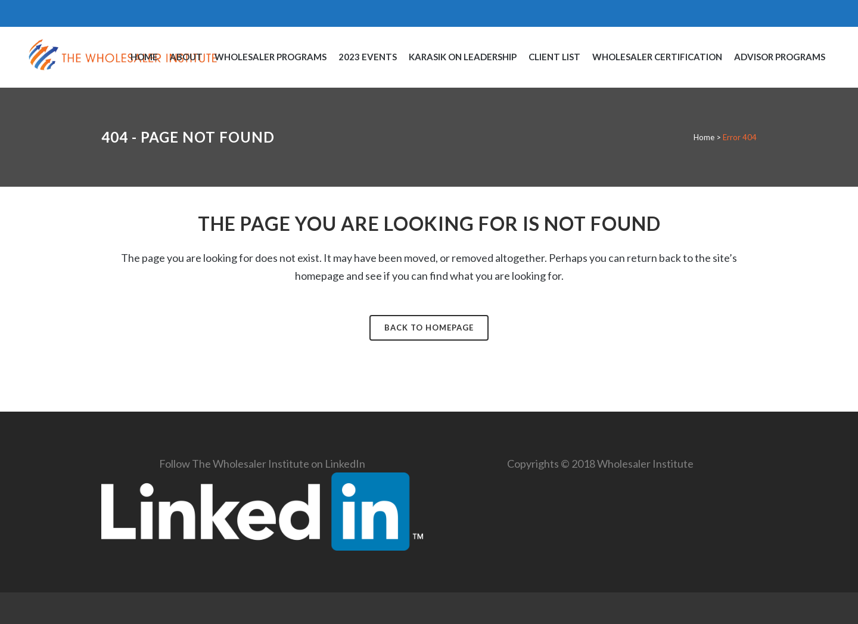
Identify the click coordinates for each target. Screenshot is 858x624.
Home (704, 137)
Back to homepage (429, 327)
